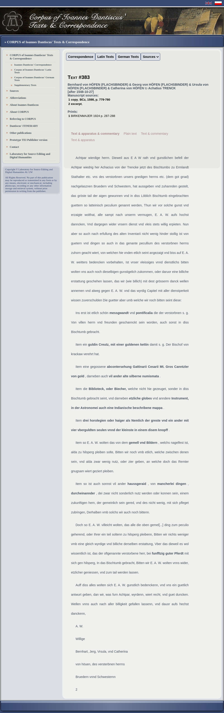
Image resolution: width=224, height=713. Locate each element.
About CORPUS (19, 111)
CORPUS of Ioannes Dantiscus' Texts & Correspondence (31, 57)
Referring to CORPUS (23, 118)
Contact (14, 147)
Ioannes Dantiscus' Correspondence (33, 64)
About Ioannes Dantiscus (24, 104)
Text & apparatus (83, 140)
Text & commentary (154, 133)
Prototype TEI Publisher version (28, 140)
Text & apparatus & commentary (95, 133)
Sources (14, 90)
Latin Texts (105, 57)
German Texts (128, 57)
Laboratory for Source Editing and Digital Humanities (30, 155)
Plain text (130, 133)
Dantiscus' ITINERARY (24, 125)
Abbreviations (18, 97)
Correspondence (80, 57)
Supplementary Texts (25, 85)
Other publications (20, 133)
